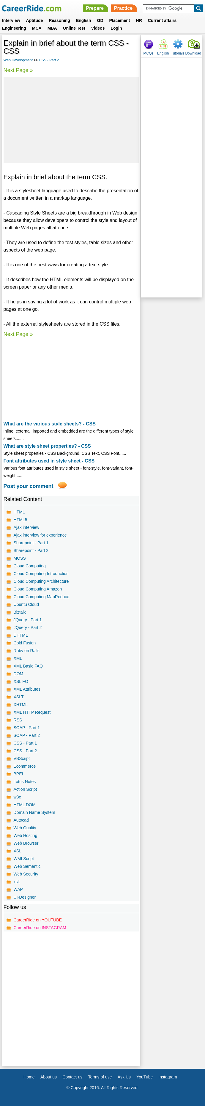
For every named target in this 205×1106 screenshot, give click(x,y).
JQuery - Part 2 (28, 627)
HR (139, 20)
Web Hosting (25, 835)
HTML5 (20, 519)
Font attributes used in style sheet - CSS (49, 460)
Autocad (21, 820)
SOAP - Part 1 (27, 727)
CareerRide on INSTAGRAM (40, 927)
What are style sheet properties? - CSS (47, 446)
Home (28, 1077)
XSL (17, 851)
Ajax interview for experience (40, 535)
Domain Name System (34, 812)
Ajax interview (26, 527)
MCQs (149, 53)
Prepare (95, 8)
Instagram (167, 1077)
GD (100, 20)
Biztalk (20, 612)
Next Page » (18, 70)
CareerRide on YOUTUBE (38, 920)
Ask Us (124, 1077)
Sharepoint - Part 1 (31, 542)
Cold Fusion (25, 643)
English (83, 20)
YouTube (144, 1077)
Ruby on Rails (27, 650)
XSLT (19, 696)
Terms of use (100, 1077)
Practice (123, 8)
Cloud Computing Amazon (38, 589)
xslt (17, 881)
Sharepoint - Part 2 (31, 550)
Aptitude (34, 20)
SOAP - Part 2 (27, 735)
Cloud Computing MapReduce (42, 596)
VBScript (22, 758)
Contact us (72, 1077)
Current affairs (162, 20)
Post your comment (28, 486)
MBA (52, 28)
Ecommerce (25, 766)
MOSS (20, 558)
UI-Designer (25, 897)
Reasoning (59, 20)
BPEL (19, 774)
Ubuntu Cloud (26, 604)
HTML (19, 512)
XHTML (21, 704)
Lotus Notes (25, 781)
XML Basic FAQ (28, 666)
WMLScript (24, 858)
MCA (37, 28)
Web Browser (26, 843)
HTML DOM (25, 804)
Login (116, 28)
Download (193, 53)
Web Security (26, 874)
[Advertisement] (71, 120)
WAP (18, 889)
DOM (18, 673)
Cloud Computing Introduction (41, 573)
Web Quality (25, 827)
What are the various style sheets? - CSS (50, 423)
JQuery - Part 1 (28, 619)
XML (18, 658)
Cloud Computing (30, 566)
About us (48, 1077)
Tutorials (177, 53)
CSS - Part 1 (25, 743)
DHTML (21, 635)
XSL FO (21, 681)
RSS (18, 720)
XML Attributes (27, 689)
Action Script (25, 789)
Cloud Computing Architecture (41, 581)
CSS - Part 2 (49, 60)
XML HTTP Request (32, 712)
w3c (17, 797)
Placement (119, 20)
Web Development (18, 60)
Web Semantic (27, 866)
